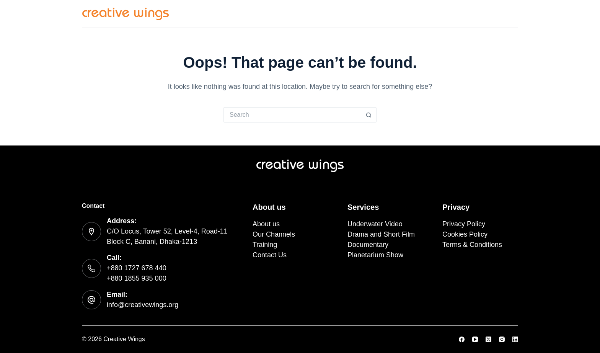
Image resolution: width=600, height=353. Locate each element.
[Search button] (369, 115)
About (354, 13)
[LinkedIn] (515, 339)
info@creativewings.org (142, 305)
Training (453, 13)
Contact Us (500, 13)
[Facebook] (462, 339)
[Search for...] (292, 115)
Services (312, 13)
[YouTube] (475, 339)
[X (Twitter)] (488, 339)
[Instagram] (502, 339)
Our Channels (401, 13)
